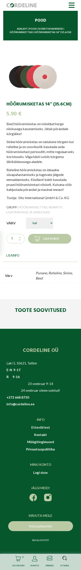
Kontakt (40, 435)
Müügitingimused (40, 442)
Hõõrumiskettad (21, 32)
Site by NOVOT (40, 540)
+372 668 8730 (17, 397)
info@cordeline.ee (20, 404)
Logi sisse (40, 472)
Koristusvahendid (50, 28)
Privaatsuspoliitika (40, 449)
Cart (18, 562)
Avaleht (22, 28)
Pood (33, 28)
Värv (11, 223)
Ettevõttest (40, 427)
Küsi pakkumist (40, 526)
